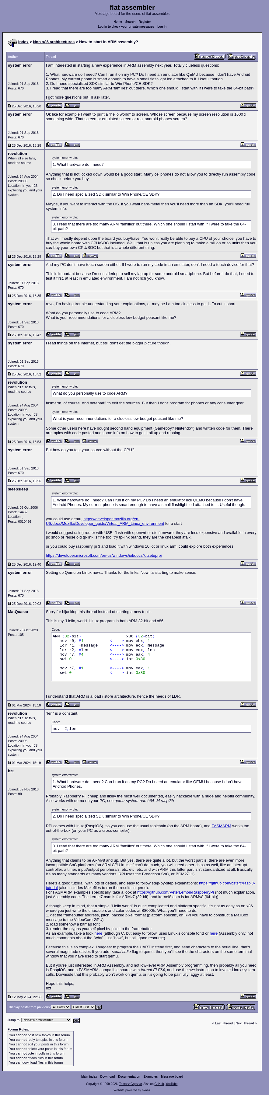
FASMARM (221, 826)
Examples (151, 1076)
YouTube (171, 1084)
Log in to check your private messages (126, 26)
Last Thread (224, 1023)
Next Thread (245, 1023)
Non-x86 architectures (54, 42)
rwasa (146, 1090)
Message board (172, 1076)
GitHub (159, 1084)
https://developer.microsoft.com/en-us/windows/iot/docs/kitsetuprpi (104, 555)
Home (118, 21)
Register (145, 21)
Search (130, 21)
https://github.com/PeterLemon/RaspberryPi (175, 892)
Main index (89, 1076)
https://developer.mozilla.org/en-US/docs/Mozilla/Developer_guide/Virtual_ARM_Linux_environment (105, 521)
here (98, 933)
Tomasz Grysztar (130, 1084)
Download (107, 1076)
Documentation (129, 1076)
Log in (161, 26)
